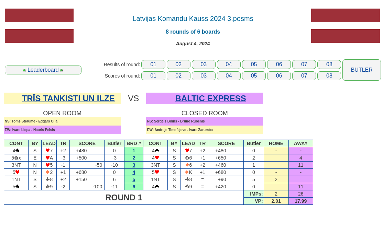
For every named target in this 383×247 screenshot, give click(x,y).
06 (279, 64)
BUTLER (362, 70)
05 (254, 64)
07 (304, 64)
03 (203, 64)
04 (229, 64)
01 (153, 64)
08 (329, 64)
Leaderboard (43, 70)
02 (178, 64)
